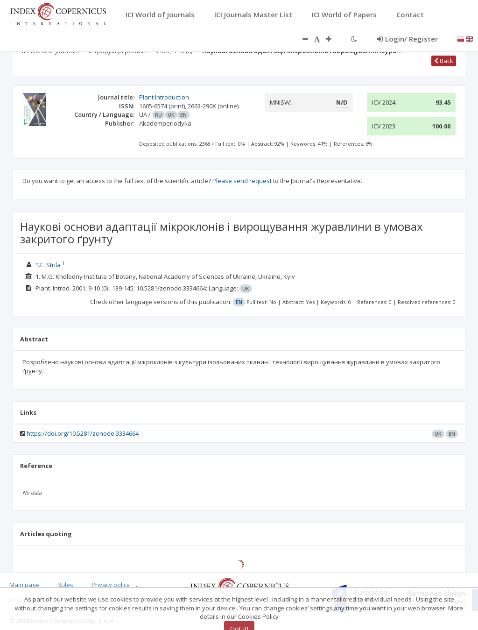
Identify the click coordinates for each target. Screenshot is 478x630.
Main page (24, 584)
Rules (65, 584)
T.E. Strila (48, 265)
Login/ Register (407, 38)
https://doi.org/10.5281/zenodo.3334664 (83, 433)
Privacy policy (110, 584)
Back (443, 61)
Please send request (242, 181)
